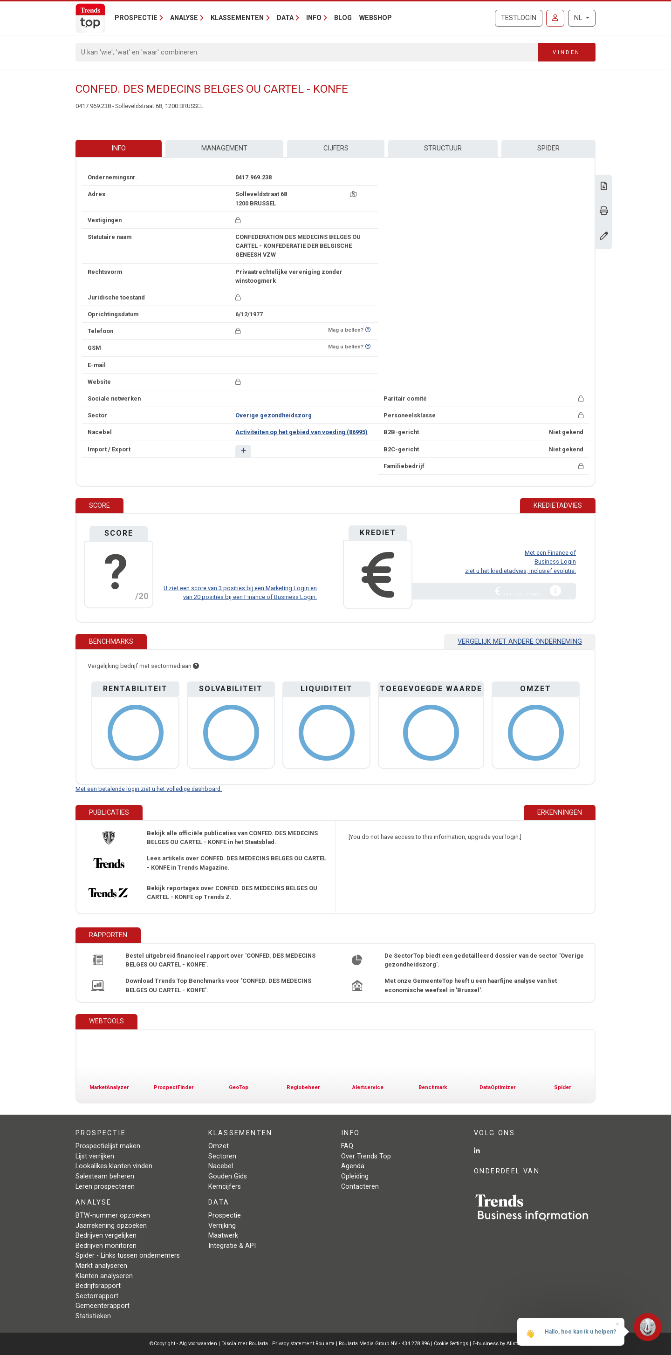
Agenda (352, 1166)
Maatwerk (223, 1235)
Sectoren (222, 1156)
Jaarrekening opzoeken (111, 1226)
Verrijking (222, 1226)
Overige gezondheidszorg (273, 415)
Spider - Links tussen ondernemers (127, 1256)
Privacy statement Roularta (303, 1344)
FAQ (347, 1146)
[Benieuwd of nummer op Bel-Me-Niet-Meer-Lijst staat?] (367, 330)
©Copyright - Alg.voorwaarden (183, 1344)
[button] (243, 451)
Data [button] (285, 18)
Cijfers (336, 148)
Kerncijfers (224, 1187)
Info (118, 148)
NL (579, 18)
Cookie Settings (452, 1344)
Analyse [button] (184, 18)
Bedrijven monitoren (106, 1246)
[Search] (306, 52)
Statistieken (93, 1316)
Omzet (218, 1146)
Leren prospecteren (105, 1187)
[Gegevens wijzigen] (604, 237)
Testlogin (518, 18)
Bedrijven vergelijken (106, 1235)
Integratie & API (232, 1246)
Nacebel (220, 1166)
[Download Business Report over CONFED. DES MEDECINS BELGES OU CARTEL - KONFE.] (604, 187)
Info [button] (314, 18)
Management (224, 148)
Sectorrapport (96, 1296)
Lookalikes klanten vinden (113, 1166)
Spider (548, 148)
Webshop (375, 18)
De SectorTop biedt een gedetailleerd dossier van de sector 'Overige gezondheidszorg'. (484, 960)
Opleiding (355, 1176)
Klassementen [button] (237, 18)
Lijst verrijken (94, 1156)
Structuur (443, 148)
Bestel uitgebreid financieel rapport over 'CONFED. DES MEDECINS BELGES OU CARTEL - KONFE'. (220, 960)
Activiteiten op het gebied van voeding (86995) (301, 432)
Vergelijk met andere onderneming (520, 642)
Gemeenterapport (102, 1306)
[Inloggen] (555, 18)
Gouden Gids (227, 1176)
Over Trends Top (366, 1156)
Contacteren (360, 1187)
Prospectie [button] (136, 18)
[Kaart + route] (353, 194)
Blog (343, 18)
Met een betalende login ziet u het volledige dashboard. (148, 788)
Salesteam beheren (104, 1176)
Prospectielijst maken (107, 1146)
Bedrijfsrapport (98, 1286)
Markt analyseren (101, 1266)
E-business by (496, 1344)
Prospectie (224, 1215)
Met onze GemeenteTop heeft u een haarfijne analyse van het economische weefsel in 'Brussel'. (470, 985)
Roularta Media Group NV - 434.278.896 (385, 1344)
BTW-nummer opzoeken (112, 1215)
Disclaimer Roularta (244, 1344)
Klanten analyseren (104, 1276)
